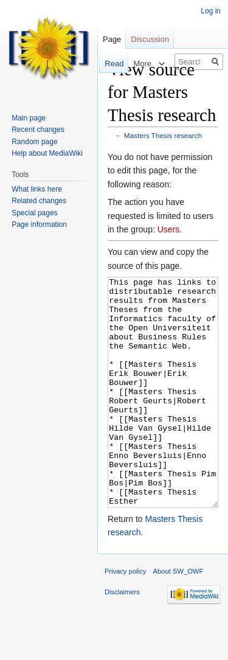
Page (112, 39)
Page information (39, 224)
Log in (211, 11)
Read (107, 63)
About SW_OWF (178, 616)
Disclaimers (122, 637)
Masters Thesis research (163, 135)
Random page (34, 141)
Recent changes (38, 129)
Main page (29, 118)
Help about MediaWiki (47, 153)
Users (168, 229)
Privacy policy (125, 616)
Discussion (150, 39)
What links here (37, 189)
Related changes (39, 200)
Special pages (34, 213)
